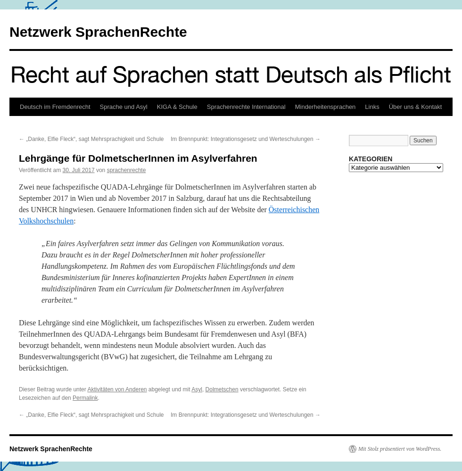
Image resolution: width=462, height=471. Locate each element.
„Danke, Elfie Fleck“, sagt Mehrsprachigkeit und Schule (91, 139)
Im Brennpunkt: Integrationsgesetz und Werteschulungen (246, 139)
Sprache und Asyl (124, 106)
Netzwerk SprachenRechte (98, 32)
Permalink (85, 398)
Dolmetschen (222, 389)
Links (372, 106)
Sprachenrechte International (246, 106)
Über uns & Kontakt (415, 106)
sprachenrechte (126, 170)
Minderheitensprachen (325, 106)
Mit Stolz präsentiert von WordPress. (399, 449)
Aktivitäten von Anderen (117, 389)
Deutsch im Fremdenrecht (55, 106)
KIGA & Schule (177, 106)
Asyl (196, 389)
